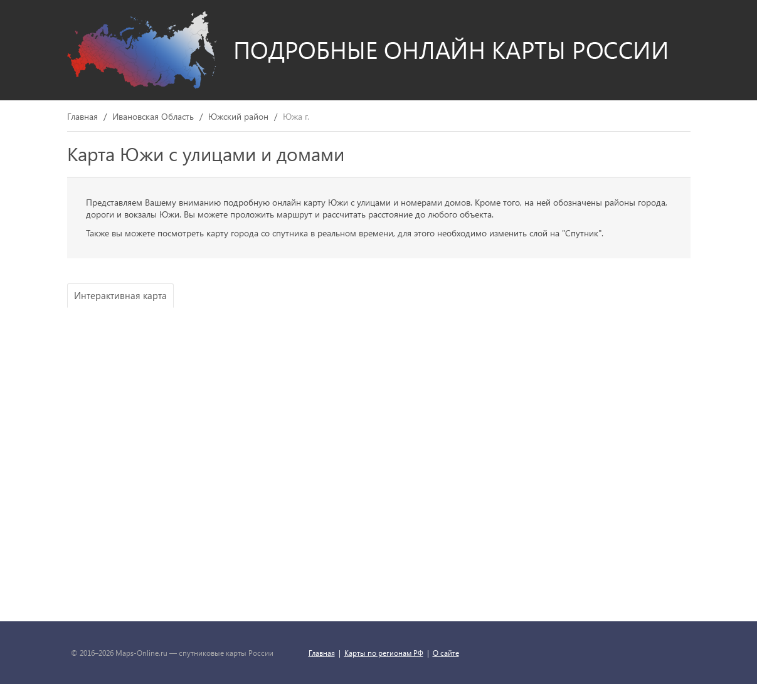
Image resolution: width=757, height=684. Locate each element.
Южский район (238, 117)
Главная (82, 117)
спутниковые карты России (226, 653)
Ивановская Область (153, 117)
